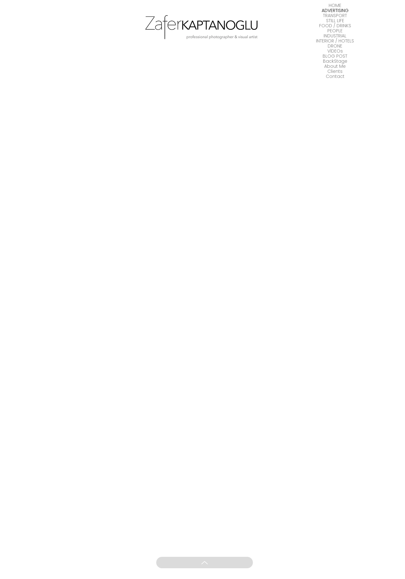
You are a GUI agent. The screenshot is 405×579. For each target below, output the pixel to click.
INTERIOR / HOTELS (335, 40)
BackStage (335, 61)
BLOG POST (335, 56)
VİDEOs (335, 51)
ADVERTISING (335, 10)
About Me (335, 66)
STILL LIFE (335, 20)
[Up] (204, 562)
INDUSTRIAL (335, 35)
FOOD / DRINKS (335, 25)
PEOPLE (335, 30)
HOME (335, 5)
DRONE (335, 45)
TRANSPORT (335, 15)
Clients (335, 71)
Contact (335, 76)
